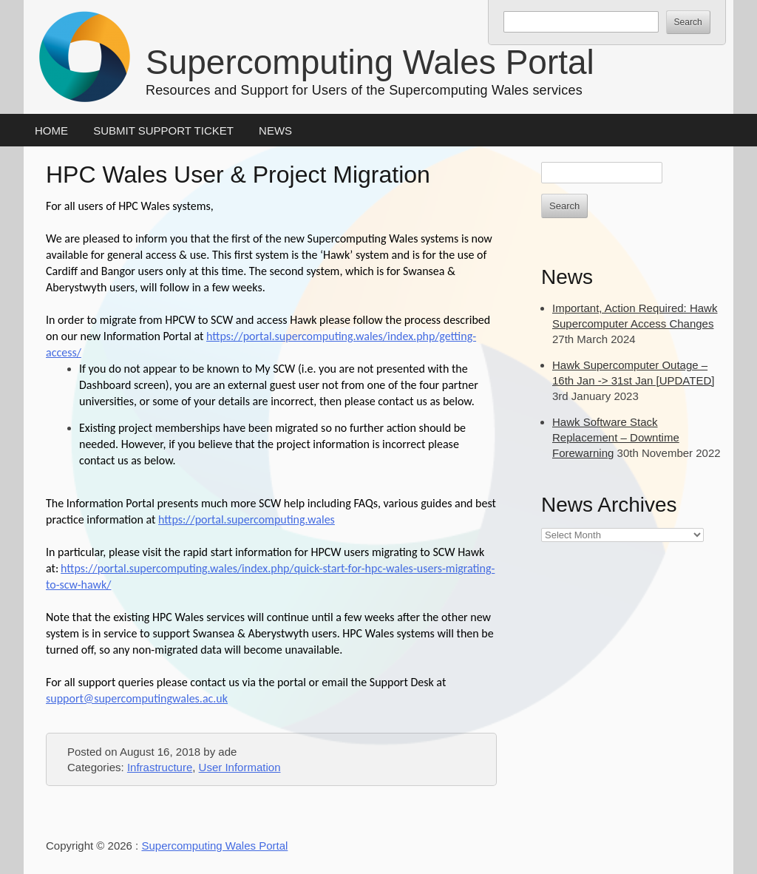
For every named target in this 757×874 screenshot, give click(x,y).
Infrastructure (159, 767)
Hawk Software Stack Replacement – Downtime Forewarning (615, 437)
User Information (240, 767)
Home (51, 130)
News (275, 130)
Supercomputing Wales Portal (370, 62)
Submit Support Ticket (163, 130)
